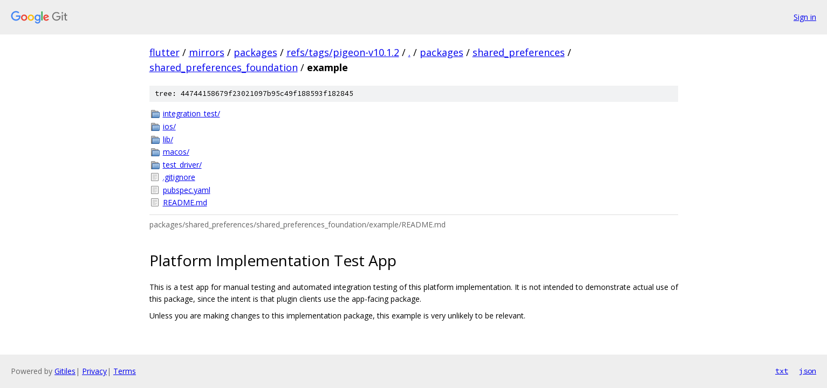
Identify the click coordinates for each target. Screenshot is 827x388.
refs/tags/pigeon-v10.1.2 (342, 52)
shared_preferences (519, 52)
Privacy (94, 371)
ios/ (169, 126)
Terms (124, 371)
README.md (185, 202)
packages (255, 52)
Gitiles (65, 371)
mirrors (206, 52)
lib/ (168, 139)
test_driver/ (182, 165)
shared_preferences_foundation (223, 67)
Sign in (805, 17)
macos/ (176, 152)
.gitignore (179, 177)
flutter (164, 52)
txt (781, 371)
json (807, 371)
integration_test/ (191, 113)
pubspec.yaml (186, 190)
